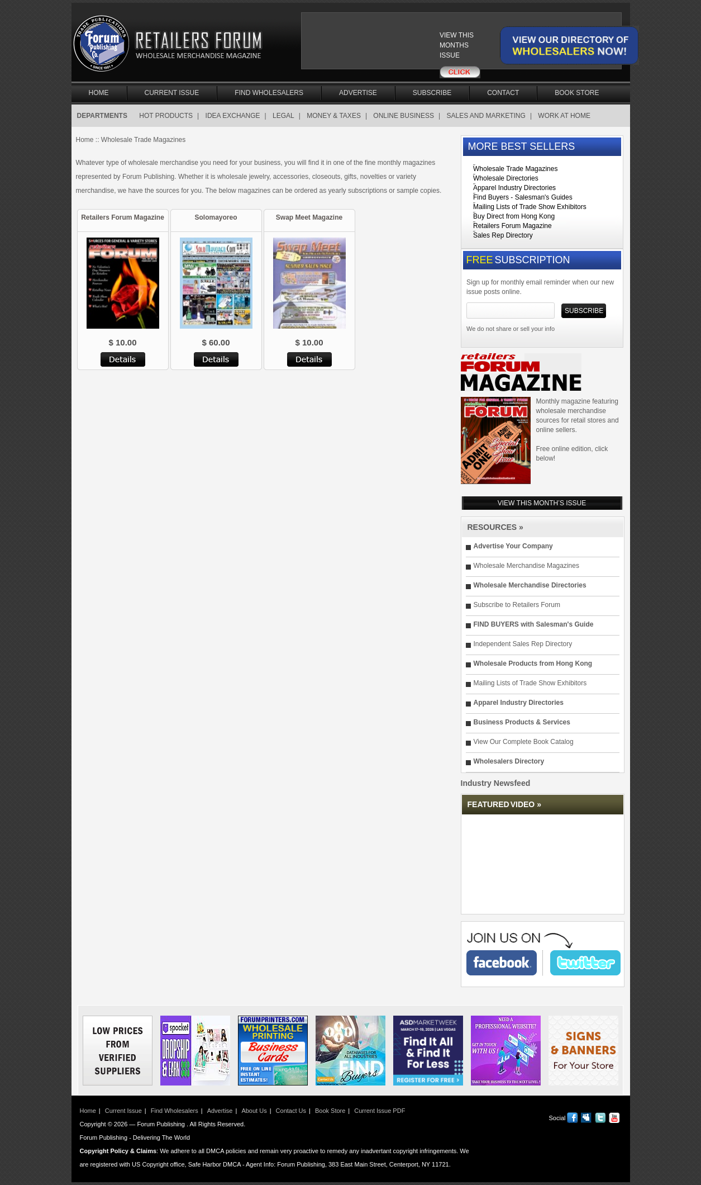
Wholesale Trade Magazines (515, 169)
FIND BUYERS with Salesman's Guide (534, 624)
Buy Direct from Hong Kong (514, 216)
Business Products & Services (522, 722)
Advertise (358, 93)
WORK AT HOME (564, 116)
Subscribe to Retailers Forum (517, 605)
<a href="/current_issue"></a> (378, 46)
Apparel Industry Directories (514, 188)
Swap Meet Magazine (309, 217)
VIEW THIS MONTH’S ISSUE (542, 503)
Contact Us (291, 1110)
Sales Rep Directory (503, 235)
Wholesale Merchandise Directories (530, 585)
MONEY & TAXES (334, 116)
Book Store (577, 93)
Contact (503, 93)
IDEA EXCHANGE (233, 116)
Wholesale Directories (505, 178)
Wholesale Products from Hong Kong (533, 663)
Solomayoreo (215, 217)
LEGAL (283, 116)
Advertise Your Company (513, 546)
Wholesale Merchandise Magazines (526, 566)
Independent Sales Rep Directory (523, 644)
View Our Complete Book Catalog (524, 742)
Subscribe (432, 93)
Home (99, 93)
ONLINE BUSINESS (403, 116)
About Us (253, 1110)
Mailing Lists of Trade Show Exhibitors (529, 207)
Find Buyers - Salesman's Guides (523, 197)
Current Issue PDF (379, 1110)
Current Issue (172, 93)
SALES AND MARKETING (486, 116)
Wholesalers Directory (509, 761)
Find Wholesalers (269, 93)
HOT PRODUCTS (166, 116)
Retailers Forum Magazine (122, 217)
